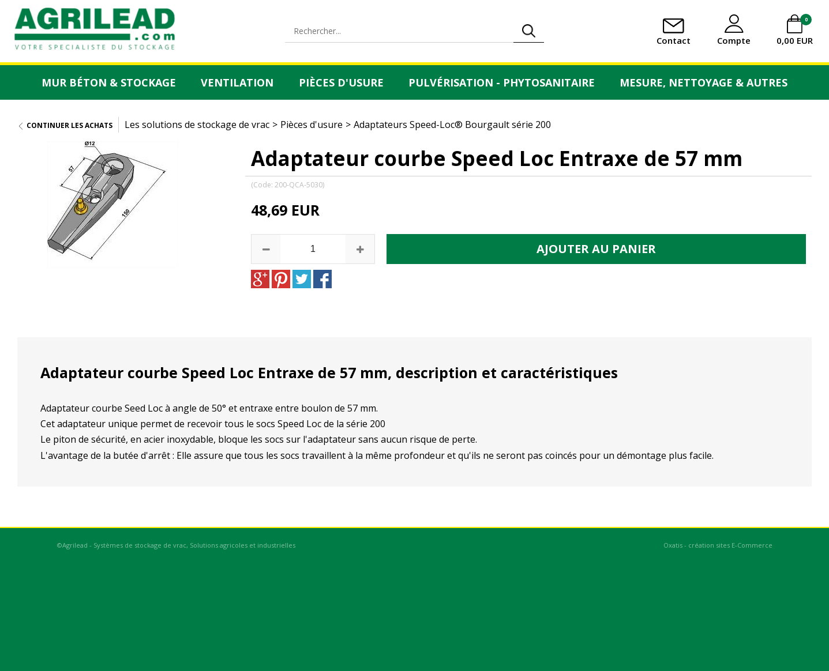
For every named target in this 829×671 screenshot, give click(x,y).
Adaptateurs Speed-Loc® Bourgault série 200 (452, 124)
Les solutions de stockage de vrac (197, 124)
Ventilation (237, 82)
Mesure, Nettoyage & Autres (703, 82)
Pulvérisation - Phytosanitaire (501, 82)
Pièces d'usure (341, 82)
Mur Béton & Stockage (109, 82)
